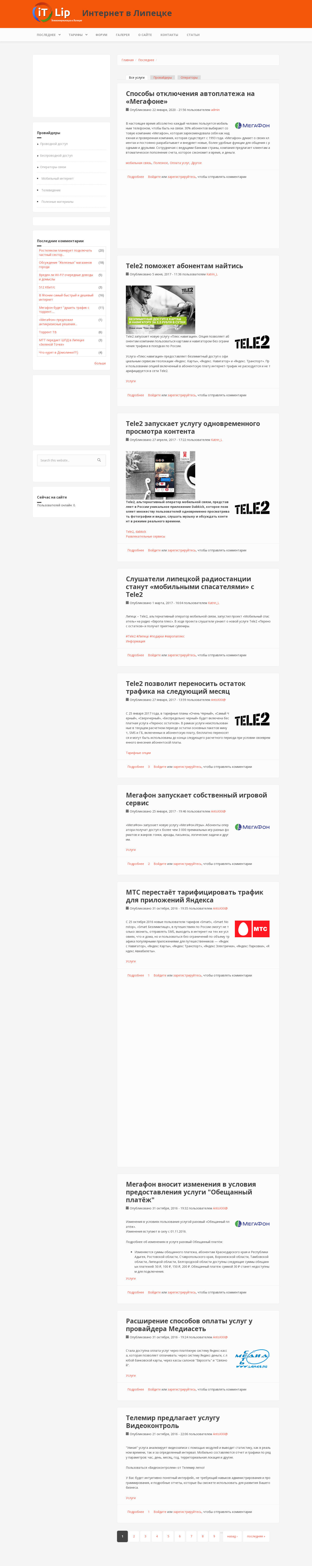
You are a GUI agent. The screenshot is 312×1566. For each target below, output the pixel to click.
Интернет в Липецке (127, 13)
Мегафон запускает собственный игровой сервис (196, 799)
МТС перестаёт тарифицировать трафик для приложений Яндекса (194, 896)
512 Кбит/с (47, 287)
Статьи (193, 35)
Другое (196, 163)
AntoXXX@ (218, 700)
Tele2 (130, 532)
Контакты (169, 35)
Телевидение (51, 190)
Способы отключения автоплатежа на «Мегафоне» (190, 97)
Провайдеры (162, 77)
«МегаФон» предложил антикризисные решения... (58, 322)
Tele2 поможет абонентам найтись (184, 265)
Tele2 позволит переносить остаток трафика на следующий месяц (185, 687)
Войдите (154, 177)
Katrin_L (212, 274)
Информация (135, 641)
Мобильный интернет (57, 178)
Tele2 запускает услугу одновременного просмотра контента (193, 427)
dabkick (141, 532)
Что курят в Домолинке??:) (58, 352)
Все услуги (138, 77)
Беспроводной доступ (56, 155)
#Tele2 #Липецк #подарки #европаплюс (155, 636)
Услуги (131, 381)
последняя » (256, 1536)
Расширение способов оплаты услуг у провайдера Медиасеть (189, 1324)
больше (100, 363)
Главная (128, 60)
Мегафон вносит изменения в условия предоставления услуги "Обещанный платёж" (191, 1192)
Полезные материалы (57, 202)
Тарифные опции (138, 753)
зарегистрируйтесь (182, 177)
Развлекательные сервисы (145, 536)
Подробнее (135, 177)
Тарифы (76, 34)
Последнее (47, 34)
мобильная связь (138, 163)
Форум (101, 35)
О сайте (145, 35)
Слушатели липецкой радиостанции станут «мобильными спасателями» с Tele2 (190, 586)
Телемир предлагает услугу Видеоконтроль (173, 1421)
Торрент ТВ (48, 332)
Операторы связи (53, 167)
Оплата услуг (179, 163)
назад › (232, 1536)
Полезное (160, 163)
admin (215, 110)
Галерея (123, 35)
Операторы (189, 77)
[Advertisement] (71, 86)
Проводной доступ (54, 144)
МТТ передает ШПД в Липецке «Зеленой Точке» (61, 342)
